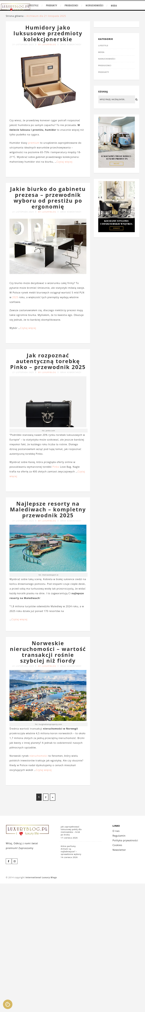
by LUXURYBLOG (47, 44)
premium (33, 142)
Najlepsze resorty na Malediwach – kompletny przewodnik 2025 (48, 509)
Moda (114, 5)
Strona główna (15, 16)
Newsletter (119, 849)
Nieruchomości (94, 5)
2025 (15, 297)
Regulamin (118, 835)
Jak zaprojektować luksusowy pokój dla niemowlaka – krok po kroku (71, 830)
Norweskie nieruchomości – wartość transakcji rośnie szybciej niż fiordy (48, 652)
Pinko (55, 466)
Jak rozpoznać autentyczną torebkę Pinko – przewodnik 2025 (48, 361)
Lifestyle (33, 5)
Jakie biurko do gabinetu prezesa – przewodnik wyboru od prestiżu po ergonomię (48, 197)
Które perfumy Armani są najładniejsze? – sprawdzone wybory (71, 850)
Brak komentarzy (71, 44)
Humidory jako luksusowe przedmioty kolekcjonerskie (47, 33)
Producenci (71, 5)
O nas (116, 831)
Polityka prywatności (125, 840)
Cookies (117, 845)
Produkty (51, 5)
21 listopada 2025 (23, 44)
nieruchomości (38, 755)
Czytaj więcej (64, 161)
